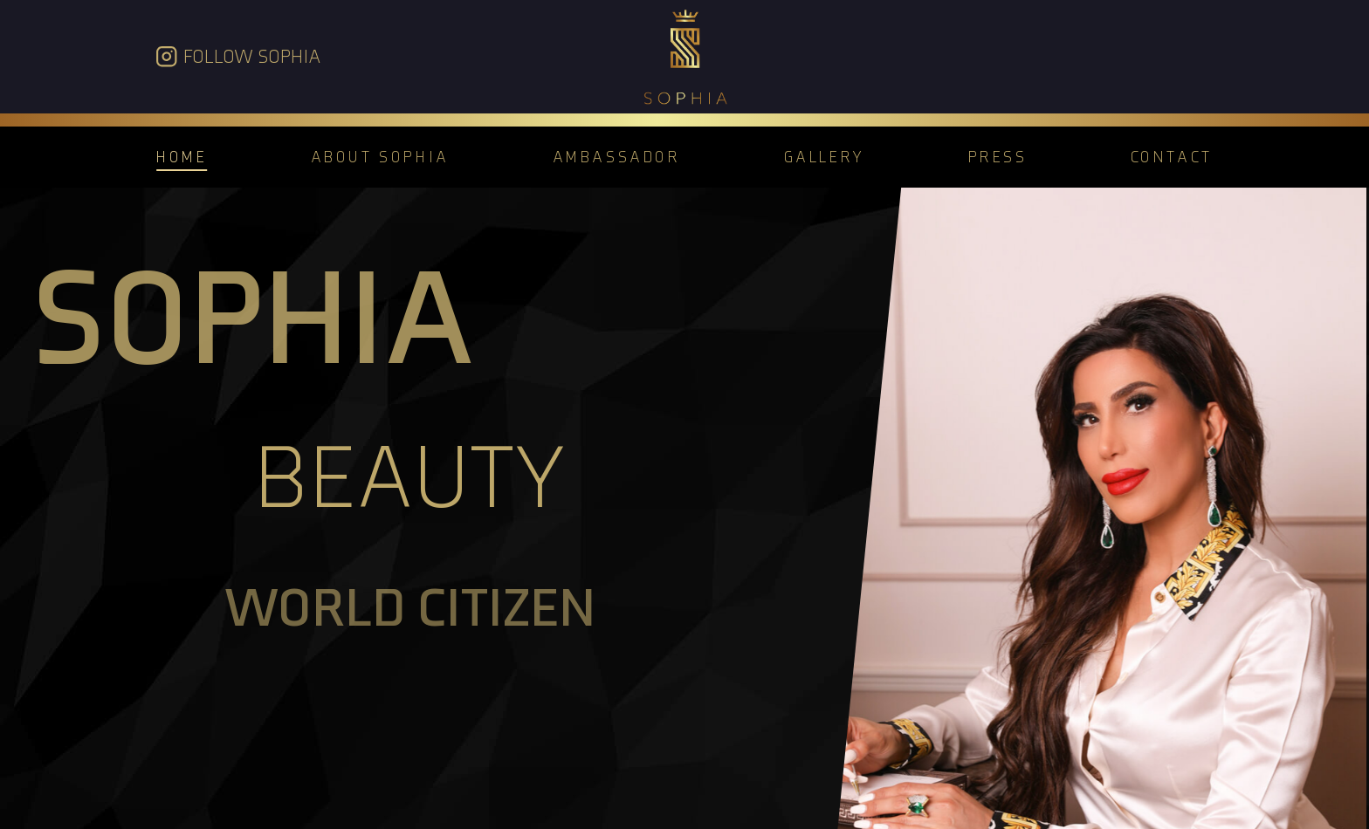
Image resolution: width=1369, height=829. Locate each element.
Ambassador (617, 156)
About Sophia (380, 156)
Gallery (824, 156)
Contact (1172, 156)
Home (181, 156)
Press (998, 156)
